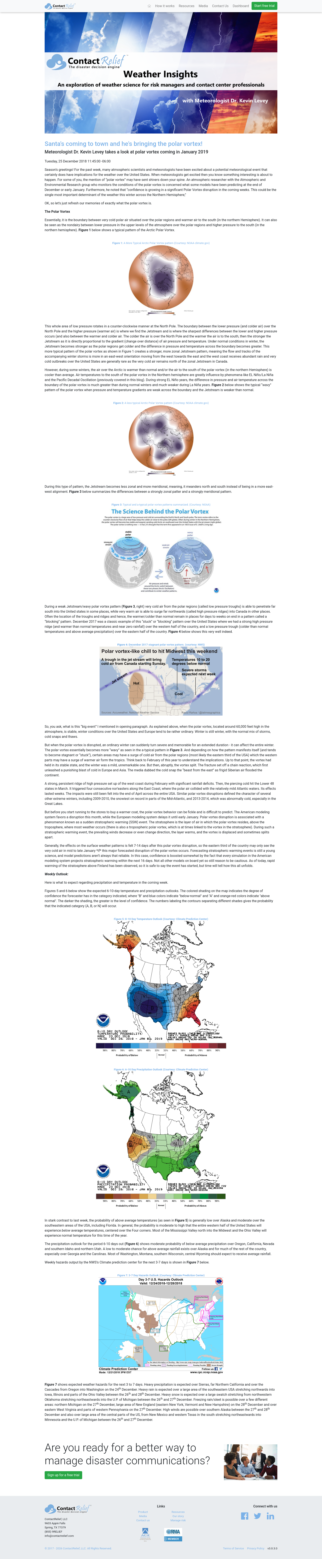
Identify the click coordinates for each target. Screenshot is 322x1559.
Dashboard (241, 6)
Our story (178, 1516)
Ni (255, 375)
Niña (269, 375)
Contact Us (220, 6)
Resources (187, 6)
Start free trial (264, 6)
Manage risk (178, 1520)
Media (203, 6)
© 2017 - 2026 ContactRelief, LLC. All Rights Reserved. (78, 1548)
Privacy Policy (255, 1548)
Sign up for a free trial (63, 1475)
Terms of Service (233, 1548)
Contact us (143, 1520)
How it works (165, 6)
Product (143, 1512)
